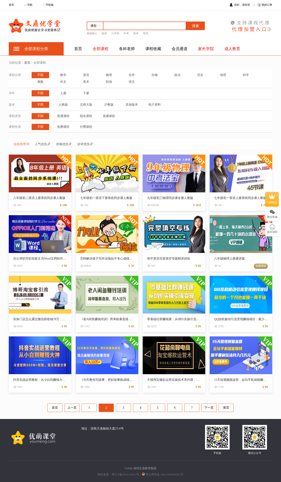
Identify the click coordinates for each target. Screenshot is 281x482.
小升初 (115, 33)
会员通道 (179, 49)
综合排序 (21, 144)
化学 (132, 75)
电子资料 (154, 104)
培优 (145, 33)
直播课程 (109, 116)
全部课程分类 (36, 49)
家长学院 (206, 49)
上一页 (72, 407)
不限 (40, 75)
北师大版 (86, 104)
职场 (109, 81)
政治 (177, 75)
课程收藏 (153, 49)
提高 (104, 33)
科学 (246, 75)
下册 (86, 93)
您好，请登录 (242, 4)
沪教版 (108, 104)
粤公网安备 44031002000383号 (164, 474)
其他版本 (132, 104)
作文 (63, 81)
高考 (136, 33)
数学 (63, 75)
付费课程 (86, 126)
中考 (126, 33)
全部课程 (100, 49)
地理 (223, 75)
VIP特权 (272, 199)
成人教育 (232, 49)
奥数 (40, 81)
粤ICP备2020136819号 (125, 474)
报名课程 (86, 116)
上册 (63, 93)
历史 (200, 75)
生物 (154, 75)
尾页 (226, 407)
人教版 (63, 104)
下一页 (209, 407)
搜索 (195, 26)
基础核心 (92, 33)
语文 (132, 81)
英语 (86, 75)
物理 (109, 75)
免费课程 (63, 126)
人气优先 (43, 144)
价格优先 (64, 144)
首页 (11, 4)
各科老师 (127, 49)
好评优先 (85, 144)
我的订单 (265, 5)
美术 (86, 81)
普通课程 (63, 116)
